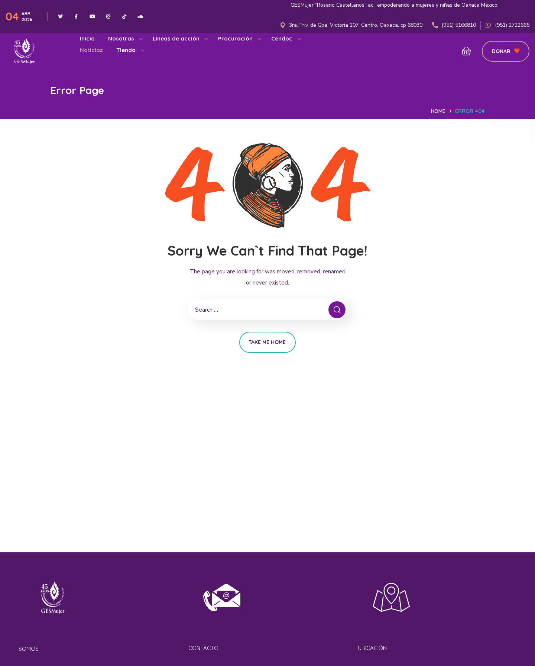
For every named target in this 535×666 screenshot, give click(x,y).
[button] (464, 51)
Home (438, 111)
